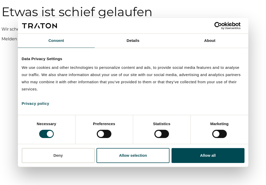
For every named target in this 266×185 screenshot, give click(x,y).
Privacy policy (35, 103)
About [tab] (210, 40)
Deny (58, 155)
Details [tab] (133, 40)
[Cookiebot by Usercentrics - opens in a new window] (222, 26)
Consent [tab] (56, 40)
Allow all (208, 155)
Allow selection (133, 155)
